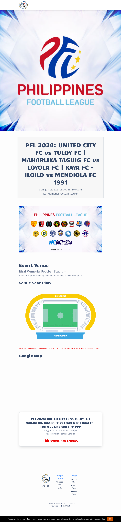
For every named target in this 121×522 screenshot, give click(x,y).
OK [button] (110, 519)
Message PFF (59, 483)
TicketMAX (65, 506)
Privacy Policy (74, 486)
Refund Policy (74, 492)
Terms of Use (73, 480)
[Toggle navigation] (99, 5)
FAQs (59, 488)
